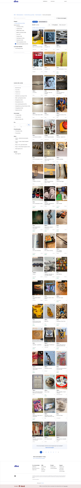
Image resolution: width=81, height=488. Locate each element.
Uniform (34, 274)
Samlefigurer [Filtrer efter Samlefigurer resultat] (20, 38)
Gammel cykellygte (60, 159)
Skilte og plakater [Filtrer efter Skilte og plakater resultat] (21, 42)
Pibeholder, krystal (60, 297)
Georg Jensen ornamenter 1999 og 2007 (37, 369)
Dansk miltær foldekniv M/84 (38, 114)
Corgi (57, 227)
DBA (15, 14)
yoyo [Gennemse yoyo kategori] (41, 458)
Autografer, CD (47, 46)
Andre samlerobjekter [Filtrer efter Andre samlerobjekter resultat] (22, 43)
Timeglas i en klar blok (36, 181)
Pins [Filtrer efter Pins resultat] (18, 34)
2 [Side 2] (43, 452)
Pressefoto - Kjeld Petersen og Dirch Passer (49, 204)
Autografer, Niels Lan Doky (37, 69)
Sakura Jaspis (47, 391)
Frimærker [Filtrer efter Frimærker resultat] (20, 26)
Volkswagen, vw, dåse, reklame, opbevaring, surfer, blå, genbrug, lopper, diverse (50, 416)
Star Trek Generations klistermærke (36, 228)
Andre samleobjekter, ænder (38, 159)
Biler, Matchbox (59, 274)
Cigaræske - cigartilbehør (37, 344)
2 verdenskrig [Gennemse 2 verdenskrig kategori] (37, 458)
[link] (19, 23)
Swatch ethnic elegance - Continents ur (49, 228)
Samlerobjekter (38, 14)
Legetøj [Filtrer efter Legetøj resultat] (19, 28)
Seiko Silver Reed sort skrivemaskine (60, 93)
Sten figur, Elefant (60, 415)
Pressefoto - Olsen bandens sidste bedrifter (37, 439)
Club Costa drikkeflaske (37, 250)
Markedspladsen (20, 14)
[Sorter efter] (63, 25)
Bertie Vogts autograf (48, 438)
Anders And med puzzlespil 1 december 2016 (62, 369)
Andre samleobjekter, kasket (38, 203)
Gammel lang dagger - (60, 181)
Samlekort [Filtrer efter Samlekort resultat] (20, 40)
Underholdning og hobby (29, 14)
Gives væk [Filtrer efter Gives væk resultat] (18, 117)
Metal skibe (59, 46)
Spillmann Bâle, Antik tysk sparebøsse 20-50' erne (61, 345)
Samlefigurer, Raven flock (61, 321)
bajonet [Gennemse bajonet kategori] (43, 458)
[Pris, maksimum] (23, 124)
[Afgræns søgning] (22, 85)
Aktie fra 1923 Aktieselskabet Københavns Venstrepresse (38, 392)
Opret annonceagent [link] (50, 447)
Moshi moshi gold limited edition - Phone (49, 182)
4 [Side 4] (48, 452)
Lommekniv (35, 92)
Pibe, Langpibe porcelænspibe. (59, 251)
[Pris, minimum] (17, 124)
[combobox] (34, 18)
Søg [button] (29, 124)
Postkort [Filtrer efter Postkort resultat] (19, 36)
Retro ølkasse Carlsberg (49, 250)
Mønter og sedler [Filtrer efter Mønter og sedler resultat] (21, 32)
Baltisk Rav (46, 321)
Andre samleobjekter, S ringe (62, 69)
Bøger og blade (59, 203)
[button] (61, 18)
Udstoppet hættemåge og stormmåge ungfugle (49, 275)
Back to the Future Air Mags (37, 46)
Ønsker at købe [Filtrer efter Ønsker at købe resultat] (19, 119)
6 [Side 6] (53, 452)
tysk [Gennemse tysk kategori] (34, 458)
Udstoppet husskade (48, 368)
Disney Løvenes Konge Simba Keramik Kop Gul (37, 322)
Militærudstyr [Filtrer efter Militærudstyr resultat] (20, 30)
